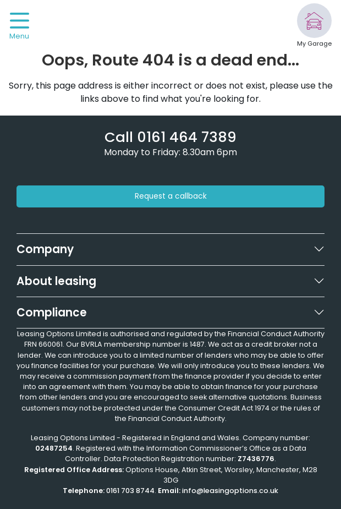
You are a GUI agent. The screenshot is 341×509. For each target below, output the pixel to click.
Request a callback (171, 196)
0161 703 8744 (130, 490)
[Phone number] (171, 137)
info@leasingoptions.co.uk (230, 490)
